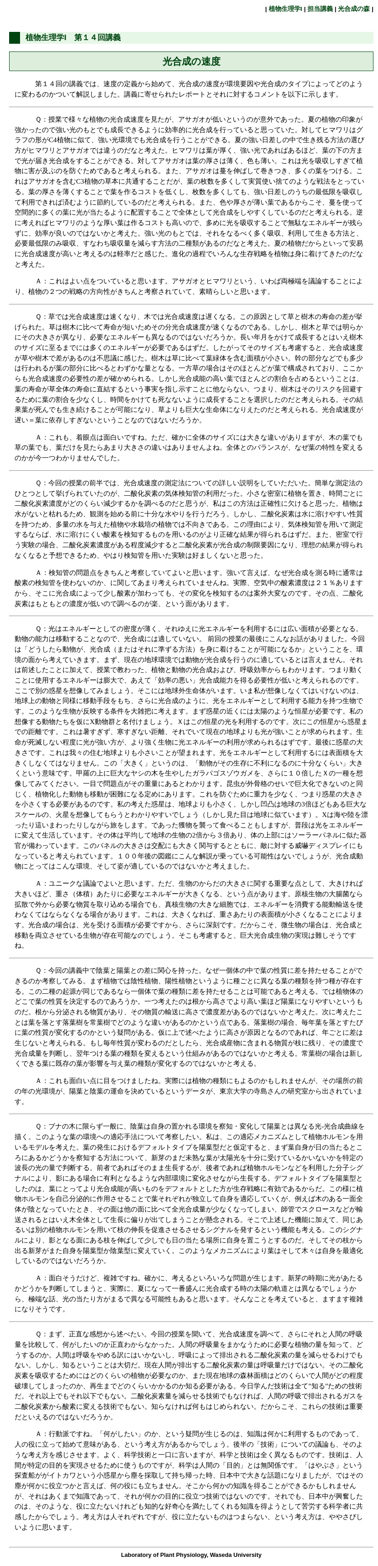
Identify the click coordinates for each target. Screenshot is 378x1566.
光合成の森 (354, 8)
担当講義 (320, 8)
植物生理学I (285, 8)
